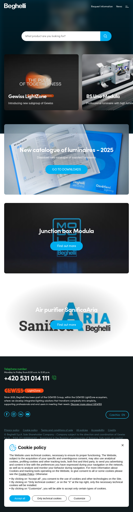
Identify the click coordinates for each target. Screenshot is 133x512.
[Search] (106, 36)
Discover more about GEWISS (86, 404)
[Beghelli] (15, 6)
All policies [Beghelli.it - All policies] (82, 430)
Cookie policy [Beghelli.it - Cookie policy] (30, 430)
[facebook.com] (6, 415)
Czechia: (117, 415)
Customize (79, 498)
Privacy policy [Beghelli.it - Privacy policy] (11, 430)
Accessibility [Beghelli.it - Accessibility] (97, 430)
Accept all (20, 498)
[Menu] (127, 6)
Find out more (66, 245)
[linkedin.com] (20, 415)
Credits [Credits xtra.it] (112, 430)
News (119, 6)
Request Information (102, 6)
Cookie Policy (26, 474)
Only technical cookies (49, 498)
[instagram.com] (13, 415)
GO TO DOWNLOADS (66, 169)
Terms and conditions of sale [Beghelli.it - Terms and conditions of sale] (57, 430)
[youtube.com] (27, 415)
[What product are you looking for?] (60, 36)
